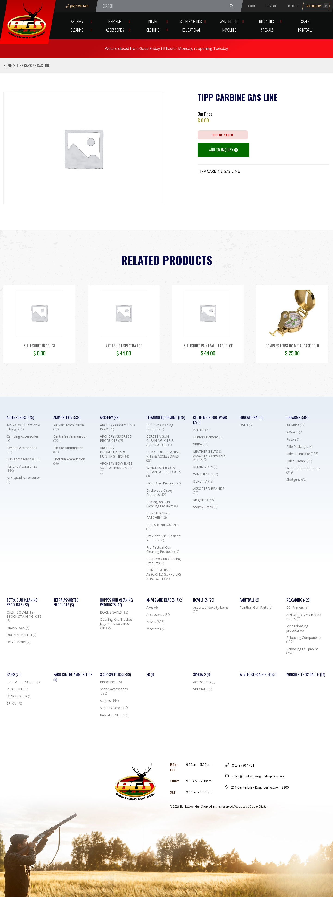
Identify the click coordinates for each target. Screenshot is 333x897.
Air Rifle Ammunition (68, 427)
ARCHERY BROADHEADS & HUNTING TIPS (114, 452)
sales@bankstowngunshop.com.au (254, 776)
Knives (153, 21)
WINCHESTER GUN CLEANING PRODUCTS (163, 472)
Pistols (293, 439)
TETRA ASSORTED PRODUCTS (65, 603)
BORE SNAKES (114, 612)
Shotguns (296, 479)
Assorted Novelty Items (210, 609)
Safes (305, 21)
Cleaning (77, 30)
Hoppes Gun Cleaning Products (116, 603)
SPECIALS (202, 689)
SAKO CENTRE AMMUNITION (72, 677)
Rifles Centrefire (302, 454)
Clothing (153, 30)
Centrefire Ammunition (70, 438)
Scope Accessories (114, 691)
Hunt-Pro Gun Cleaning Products (163, 561)
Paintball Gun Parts (256, 607)
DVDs (246, 425)
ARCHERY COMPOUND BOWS (117, 427)
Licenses (292, 5)
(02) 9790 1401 (77, 5)
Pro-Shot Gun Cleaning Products (163, 538)
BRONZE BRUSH (21, 635)
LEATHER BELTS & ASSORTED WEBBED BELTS (209, 455)
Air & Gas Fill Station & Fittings (24, 427)
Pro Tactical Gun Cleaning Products (162, 549)
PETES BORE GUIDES (162, 527)
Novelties (229, 30)
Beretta (201, 430)
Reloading (266, 21)
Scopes (109, 701)
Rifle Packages (299, 447)
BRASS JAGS (18, 628)
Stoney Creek (205, 507)
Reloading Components (303, 640)
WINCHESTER (205, 474)
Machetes (155, 629)
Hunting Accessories (22, 468)
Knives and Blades (164, 600)
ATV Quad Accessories (23, 480)
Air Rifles (295, 425)
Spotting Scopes (114, 708)
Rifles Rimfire (299, 461)
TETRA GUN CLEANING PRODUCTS (22, 603)
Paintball (305, 30)
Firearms (115, 21)
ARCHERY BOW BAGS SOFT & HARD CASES (116, 467)
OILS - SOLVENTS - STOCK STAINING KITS (24, 616)
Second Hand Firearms (303, 470)
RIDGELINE (17, 689)
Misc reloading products (297, 628)
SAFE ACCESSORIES (23, 682)
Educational (191, 30)
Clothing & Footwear (210, 420)
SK (150, 674)
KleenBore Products (163, 483)
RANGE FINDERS (115, 715)
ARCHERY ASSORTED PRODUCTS (116, 438)
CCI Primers (297, 607)
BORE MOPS (18, 642)
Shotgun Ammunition (69, 461)
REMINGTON (205, 467)
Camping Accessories (23, 438)
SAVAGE (294, 432)
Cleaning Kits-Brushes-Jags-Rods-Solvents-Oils (117, 623)
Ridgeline (203, 500)
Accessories (115, 30)
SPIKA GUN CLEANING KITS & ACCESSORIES (163, 456)
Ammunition (228, 21)
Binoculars (111, 682)
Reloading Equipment (302, 651)
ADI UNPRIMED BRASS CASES (303, 617)
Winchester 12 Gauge (305, 674)
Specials (267, 30)
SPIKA (200, 444)
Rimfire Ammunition (68, 450)
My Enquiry (317, 5)
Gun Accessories (23, 459)
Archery (77, 21)
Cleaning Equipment (165, 417)
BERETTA (203, 481)
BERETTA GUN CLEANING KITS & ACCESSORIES (160, 440)
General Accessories (22, 450)
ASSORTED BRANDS (208, 491)
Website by (251, 806)
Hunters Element (207, 437)
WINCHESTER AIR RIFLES (259, 674)
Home (7, 65)
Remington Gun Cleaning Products (162, 504)
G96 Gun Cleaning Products (159, 427)
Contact (272, 5)
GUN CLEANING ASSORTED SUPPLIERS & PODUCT (163, 574)
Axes (152, 607)
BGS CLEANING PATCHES (158, 515)
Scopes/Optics (191, 21)
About (252, 5)
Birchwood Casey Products (159, 492)
